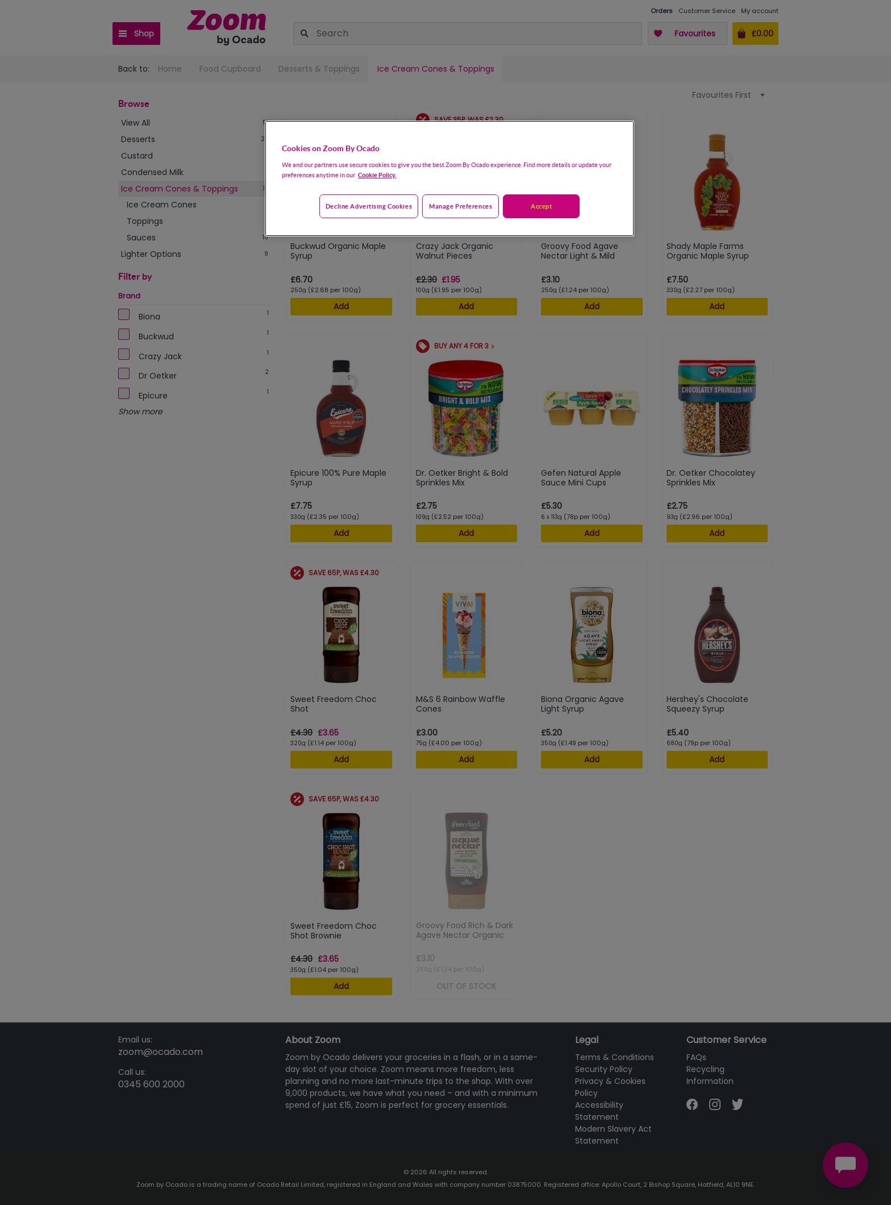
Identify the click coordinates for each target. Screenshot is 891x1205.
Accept (541, 206)
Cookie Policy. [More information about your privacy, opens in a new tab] (377, 174)
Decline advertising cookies (369, 206)
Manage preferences (460, 206)
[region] (449, 178)
